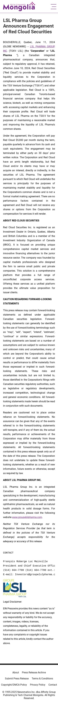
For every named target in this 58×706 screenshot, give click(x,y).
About (15, 672)
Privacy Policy (37, 684)
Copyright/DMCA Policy (14, 684)
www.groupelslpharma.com (27, 517)
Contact (52, 684)
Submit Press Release (17, 678)
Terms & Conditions (42, 678)
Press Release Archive (34, 672)
